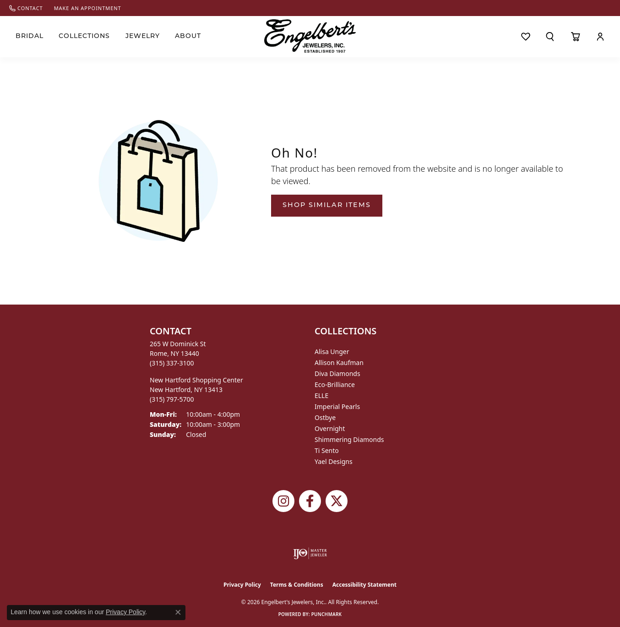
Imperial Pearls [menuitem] (337, 406)
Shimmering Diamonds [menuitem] (349, 439)
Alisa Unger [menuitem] (332, 351)
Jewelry (142, 36)
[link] (26, 8)
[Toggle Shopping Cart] (575, 36)
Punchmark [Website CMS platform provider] (326, 614)
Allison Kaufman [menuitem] (339, 362)
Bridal (30, 36)
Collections (84, 36)
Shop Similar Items (327, 205)
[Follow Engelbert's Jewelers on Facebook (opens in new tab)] (310, 501)
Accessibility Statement (364, 585)
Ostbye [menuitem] (325, 417)
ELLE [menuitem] (321, 395)
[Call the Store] (172, 363)
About (188, 36)
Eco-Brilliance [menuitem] (335, 384)
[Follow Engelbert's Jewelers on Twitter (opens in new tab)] (337, 501)
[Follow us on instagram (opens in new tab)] (283, 501)
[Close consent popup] (178, 612)
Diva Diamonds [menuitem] (337, 373)
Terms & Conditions (296, 585)
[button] (550, 36)
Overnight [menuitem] (330, 428)
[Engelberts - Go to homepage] (310, 36)
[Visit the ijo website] (310, 553)
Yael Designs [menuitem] (334, 461)
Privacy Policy (242, 585)
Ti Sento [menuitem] (327, 450)
